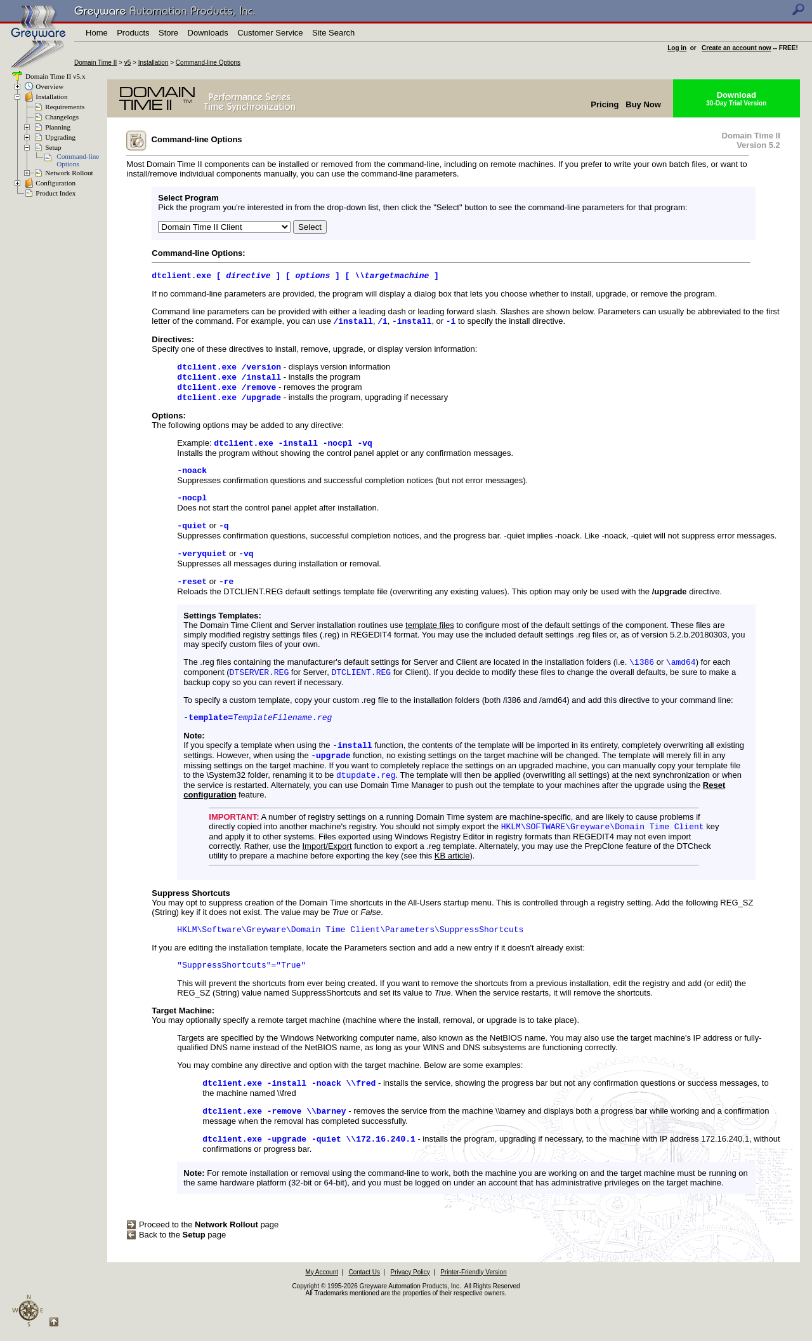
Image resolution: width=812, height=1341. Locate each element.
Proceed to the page (202, 1259)
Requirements (64, 106)
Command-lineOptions (77, 160)
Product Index (55, 193)
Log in (676, 47)
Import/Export (327, 872)
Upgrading (60, 137)
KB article (452, 882)
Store (168, 32)
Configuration (55, 183)
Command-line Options (208, 62)
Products (133, 32)
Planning (57, 127)
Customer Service (270, 32)
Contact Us (364, 1306)
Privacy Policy (409, 1306)
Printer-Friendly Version (473, 1306)
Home (97, 32)
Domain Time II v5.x (54, 76)
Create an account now (736, 47)
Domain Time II (95, 62)
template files (429, 642)
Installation (153, 62)
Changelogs (62, 117)
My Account (321, 1306)
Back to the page (176, 1269)
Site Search (333, 32)
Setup (53, 147)
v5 (127, 62)
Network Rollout (69, 173)
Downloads (208, 32)
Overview (49, 86)
